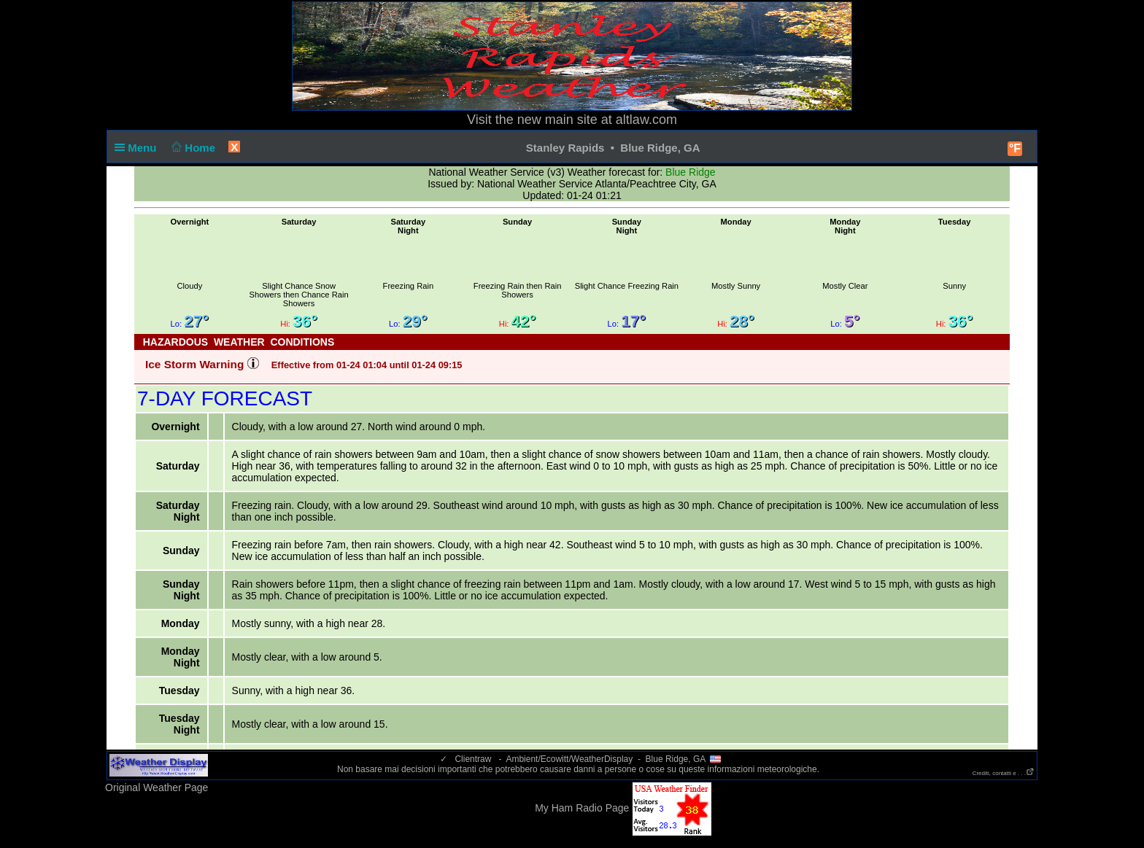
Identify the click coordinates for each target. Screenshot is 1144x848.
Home (192, 147)
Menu (139, 147)
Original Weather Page (156, 787)
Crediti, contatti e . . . (1004, 773)
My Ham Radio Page (582, 808)
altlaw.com (646, 119)
